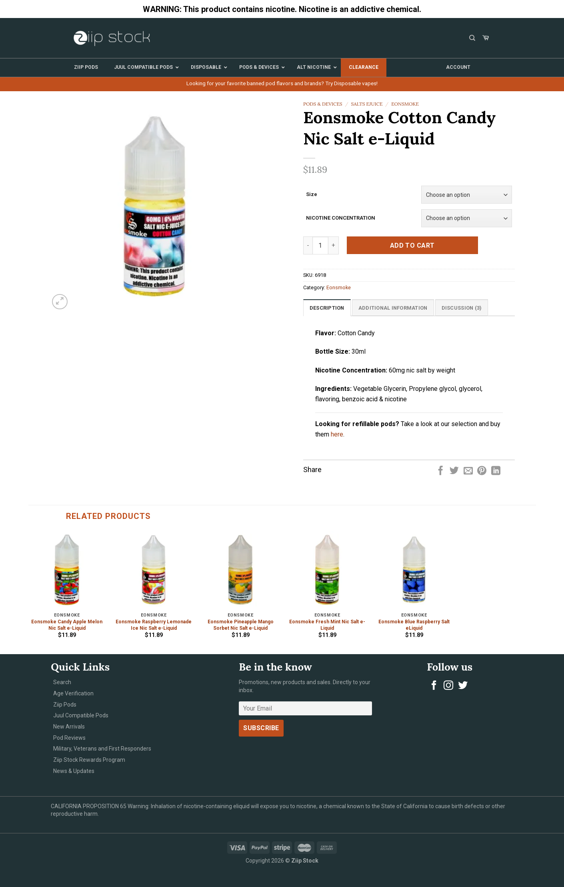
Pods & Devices (322, 104)
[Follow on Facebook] (434, 686)
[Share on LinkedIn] (495, 471)
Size (311, 194)
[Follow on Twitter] (463, 686)
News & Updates (73, 771)
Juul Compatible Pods (80, 715)
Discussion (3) (462, 308)
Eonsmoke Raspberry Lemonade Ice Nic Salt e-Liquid (154, 625)
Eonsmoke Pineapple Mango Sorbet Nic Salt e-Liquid (241, 625)
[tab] (327, 307)
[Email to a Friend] (468, 471)
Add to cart (412, 245)
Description (327, 308)
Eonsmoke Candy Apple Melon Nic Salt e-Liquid (66, 625)
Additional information (393, 308)
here (337, 434)
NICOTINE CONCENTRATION (340, 218)
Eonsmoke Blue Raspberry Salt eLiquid (414, 625)
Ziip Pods (64, 704)
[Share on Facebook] (440, 471)
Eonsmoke (405, 104)
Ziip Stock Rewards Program (89, 760)
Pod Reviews (69, 738)
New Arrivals (69, 726)
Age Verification (73, 693)
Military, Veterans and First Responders (102, 748)
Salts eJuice (366, 104)
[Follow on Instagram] (448, 686)
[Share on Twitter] (454, 471)
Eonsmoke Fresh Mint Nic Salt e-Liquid (327, 625)
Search (62, 682)
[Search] (472, 38)
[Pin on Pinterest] (481, 471)
